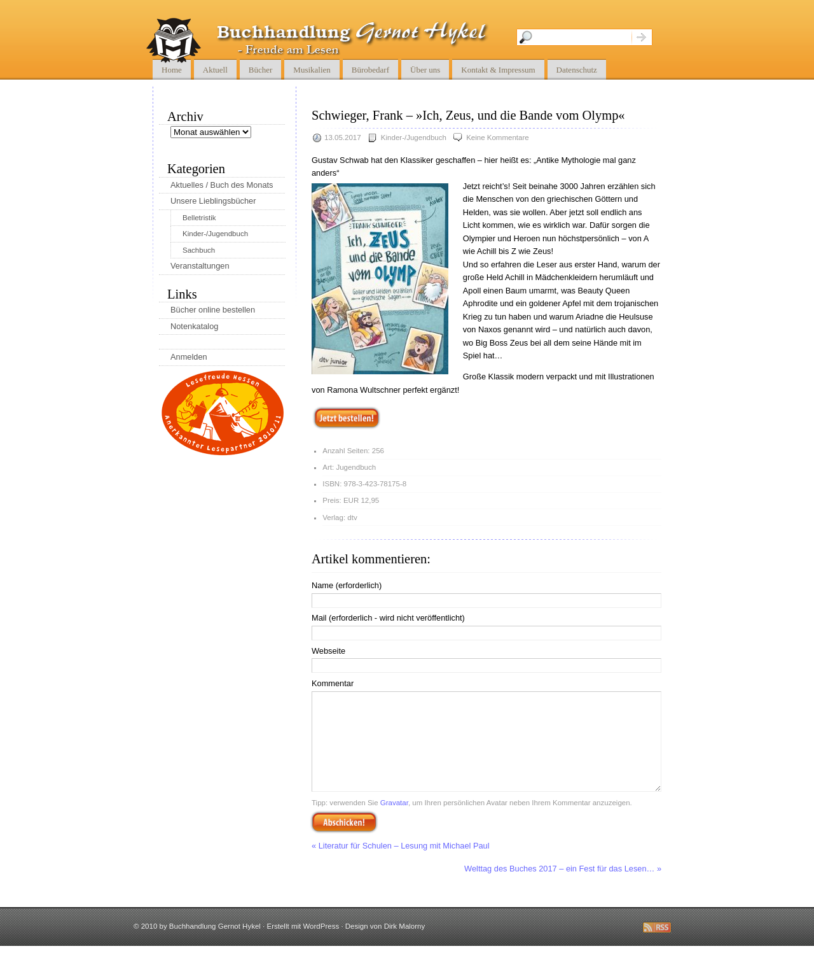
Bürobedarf (370, 69)
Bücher (261, 69)
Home (172, 69)
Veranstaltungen (200, 266)
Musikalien (312, 69)
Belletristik (199, 218)
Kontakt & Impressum (498, 69)
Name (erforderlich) (347, 585)
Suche (641, 37)
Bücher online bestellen (212, 309)
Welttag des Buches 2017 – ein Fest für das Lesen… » (562, 887)
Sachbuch (199, 250)
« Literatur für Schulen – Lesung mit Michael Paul (401, 865)
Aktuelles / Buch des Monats (221, 185)
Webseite (328, 651)
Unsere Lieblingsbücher (213, 201)
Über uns (425, 69)
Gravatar (394, 822)
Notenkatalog (194, 326)
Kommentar (333, 683)
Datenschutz (576, 69)
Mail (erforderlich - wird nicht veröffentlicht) (388, 618)
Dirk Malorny (404, 945)
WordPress (321, 945)
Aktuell (215, 69)
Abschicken (344, 841)
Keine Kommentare (497, 137)
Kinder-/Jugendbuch (413, 137)
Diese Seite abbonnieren (657, 946)
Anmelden (188, 357)
